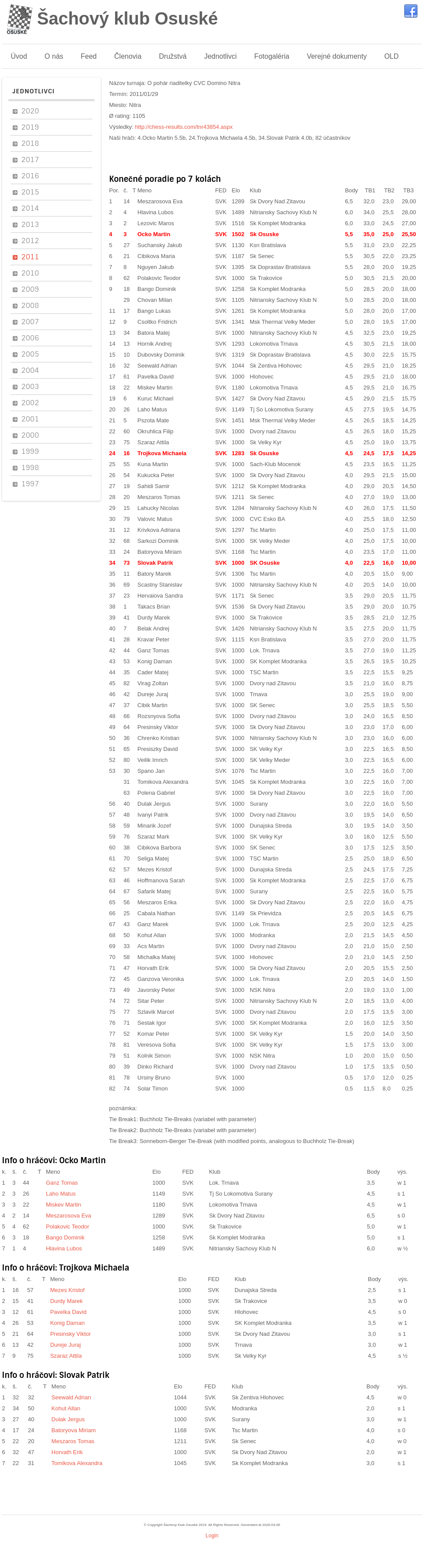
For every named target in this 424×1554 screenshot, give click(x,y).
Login (212, 1536)
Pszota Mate (153, 420)
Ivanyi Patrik (152, 814)
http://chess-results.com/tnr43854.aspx (184, 127)
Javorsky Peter (156, 990)
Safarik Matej (154, 891)
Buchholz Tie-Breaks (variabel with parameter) (198, 1119)
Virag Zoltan (152, 683)
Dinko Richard (155, 1066)
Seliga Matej (153, 858)
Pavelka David (155, 376)
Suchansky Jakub (159, 245)
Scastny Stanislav (159, 584)
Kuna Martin (152, 464)
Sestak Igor (151, 1022)
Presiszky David (157, 749)
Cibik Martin (152, 705)
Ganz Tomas (153, 650)
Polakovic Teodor (159, 278)
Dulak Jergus (154, 803)
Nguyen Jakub (155, 267)
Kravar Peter (153, 639)
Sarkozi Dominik (158, 541)
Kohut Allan (151, 935)
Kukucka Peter (156, 475)
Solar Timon (152, 1088)
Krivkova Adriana (158, 530)
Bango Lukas (154, 311)
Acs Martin (150, 946)
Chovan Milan (154, 300)
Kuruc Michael (155, 398)
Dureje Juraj (152, 694)
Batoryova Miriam (159, 552)
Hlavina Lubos (155, 212)
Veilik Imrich (152, 760)
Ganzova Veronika (160, 979)
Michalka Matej (156, 957)
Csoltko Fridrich (157, 322)
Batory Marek (154, 573)
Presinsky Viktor (157, 727)
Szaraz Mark (153, 836)
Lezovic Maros (155, 223)
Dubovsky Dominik (161, 354)
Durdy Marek (164, 617)
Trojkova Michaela (161, 453)
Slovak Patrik (155, 562)
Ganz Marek (152, 924)
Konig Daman (154, 661)
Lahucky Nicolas (158, 508)
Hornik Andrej (154, 343)
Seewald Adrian (157, 365)
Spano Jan (151, 771)
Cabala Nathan (156, 913)
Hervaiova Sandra (160, 595)
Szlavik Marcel (155, 1012)
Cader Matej (152, 672)
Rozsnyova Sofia (158, 716)
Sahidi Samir (153, 486)
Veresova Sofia (156, 1044)
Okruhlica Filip (155, 431)
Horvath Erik (153, 968)
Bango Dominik (156, 289)
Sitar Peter (150, 1001)
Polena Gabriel (156, 792)
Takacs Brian (153, 606)
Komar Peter (153, 1033)
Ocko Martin (153, 234)
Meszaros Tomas (158, 497)
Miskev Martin (154, 387)
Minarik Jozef (154, 825)
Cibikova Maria (156, 256)
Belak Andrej (153, 628)
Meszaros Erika (157, 902)
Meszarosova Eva (159, 201)
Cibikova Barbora (159, 847)
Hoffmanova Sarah (161, 880)
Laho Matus (152, 409)
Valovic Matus (154, 519)
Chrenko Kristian (158, 738)
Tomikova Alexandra (162, 782)
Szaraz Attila (153, 442)
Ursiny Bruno (153, 1077)
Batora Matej (153, 332)
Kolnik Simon (154, 1055)
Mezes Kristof (154, 869)
